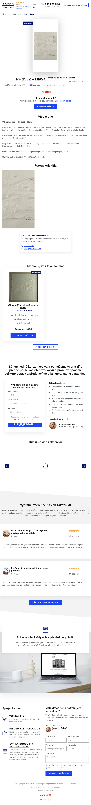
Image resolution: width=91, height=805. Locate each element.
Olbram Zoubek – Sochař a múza (23, 306)
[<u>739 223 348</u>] (4, 718)
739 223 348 (52, 4)
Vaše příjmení (74, 736)
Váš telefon (12, 408)
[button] (7, 466)
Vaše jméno (13, 391)
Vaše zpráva (50, 753)
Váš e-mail (12, 400)
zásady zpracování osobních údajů (24, 419)
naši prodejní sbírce (63, 101)
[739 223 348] (43, 4)
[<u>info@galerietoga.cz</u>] (4, 733)
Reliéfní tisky (28, 23)
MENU (34, 7)
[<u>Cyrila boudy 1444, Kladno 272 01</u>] (5, 751)
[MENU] (34, 3)
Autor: (61, 78)
